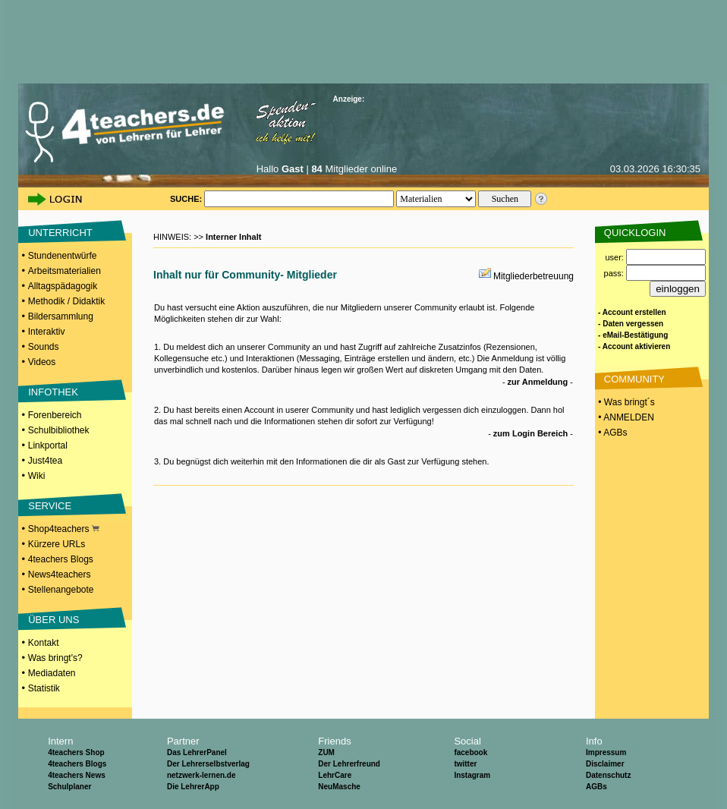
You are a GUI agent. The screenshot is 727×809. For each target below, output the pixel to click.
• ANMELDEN (625, 417)
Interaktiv (46, 331)
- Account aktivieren (634, 346)
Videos (41, 362)
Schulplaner (69, 786)
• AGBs (612, 432)
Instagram (472, 775)
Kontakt (43, 642)
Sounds (43, 347)
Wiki (37, 476)
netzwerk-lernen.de (201, 775)
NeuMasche (339, 786)
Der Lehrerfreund (349, 764)
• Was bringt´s (625, 402)
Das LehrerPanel (197, 752)
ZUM (326, 752)
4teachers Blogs (60, 559)
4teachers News (76, 775)
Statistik (44, 688)
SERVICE (49, 506)
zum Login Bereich (530, 433)
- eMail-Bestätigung (633, 335)
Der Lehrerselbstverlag (208, 764)
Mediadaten (52, 673)
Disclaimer (605, 764)
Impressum (606, 752)
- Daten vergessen (630, 324)
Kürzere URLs (56, 544)
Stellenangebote (61, 589)
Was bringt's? (55, 658)
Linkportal (48, 445)
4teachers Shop (76, 752)
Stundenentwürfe (62, 255)
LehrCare (334, 775)
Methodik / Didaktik (66, 301)
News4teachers (59, 574)
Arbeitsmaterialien (64, 271)
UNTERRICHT (60, 232)
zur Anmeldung (538, 381)
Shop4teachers (63, 529)
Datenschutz (608, 775)
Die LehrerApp (193, 786)
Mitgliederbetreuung (533, 276)
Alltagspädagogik (62, 286)
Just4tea (45, 460)
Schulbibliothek (59, 430)
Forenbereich (55, 415)
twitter (465, 764)
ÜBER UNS (53, 619)
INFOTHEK (53, 392)
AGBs (596, 786)
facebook (470, 752)
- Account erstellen (632, 312)
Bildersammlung (60, 316)
